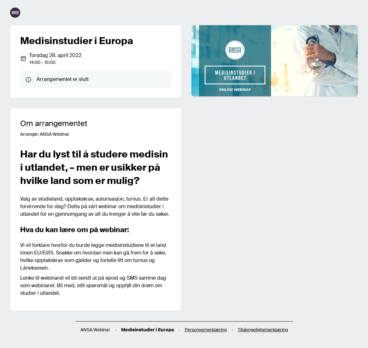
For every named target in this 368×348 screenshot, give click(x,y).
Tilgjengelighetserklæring (263, 330)
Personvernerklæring (206, 330)
